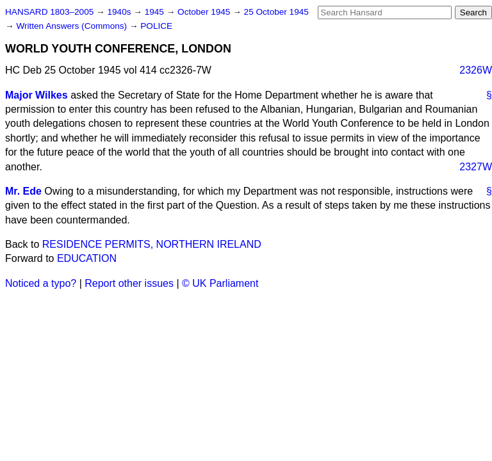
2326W (475, 70)
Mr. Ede (23, 191)
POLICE (156, 26)
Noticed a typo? (40, 283)
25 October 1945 (276, 12)
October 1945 (205, 12)
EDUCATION (87, 258)
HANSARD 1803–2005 (49, 12)
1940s (120, 12)
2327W (475, 166)
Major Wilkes (36, 95)
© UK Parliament (220, 283)
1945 (156, 12)
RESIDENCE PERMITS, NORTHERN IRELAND (151, 244)
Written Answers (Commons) (72, 26)
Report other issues (129, 283)
